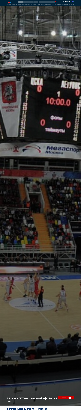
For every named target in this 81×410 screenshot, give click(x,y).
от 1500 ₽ (66, 398)
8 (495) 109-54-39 (66, 1)
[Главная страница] (9, 2)
